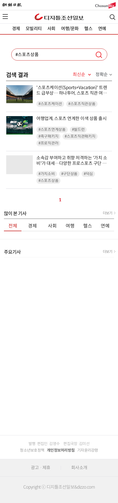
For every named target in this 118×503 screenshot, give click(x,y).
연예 (102, 28)
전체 (12, 226)
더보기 (107, 213)
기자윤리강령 (87, 450)
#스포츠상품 (48, 180)
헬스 (88, 28)
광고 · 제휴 (40, 467)
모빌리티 (34, 28)
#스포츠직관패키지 (80, 136)
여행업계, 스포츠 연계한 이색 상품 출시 (71, 118)
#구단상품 (69, 174)
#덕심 (88, 174)
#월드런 (78, 129)
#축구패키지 (48, 136)
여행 (70, 226)
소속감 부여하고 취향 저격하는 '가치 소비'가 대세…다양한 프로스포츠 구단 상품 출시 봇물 (73, 160)
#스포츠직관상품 (81, 104)
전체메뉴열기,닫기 (5, 16)
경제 (16, 28)
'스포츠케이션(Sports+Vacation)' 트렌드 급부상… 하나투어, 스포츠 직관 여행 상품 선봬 (71, 90)
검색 (112, 17)
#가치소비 (46, 174)
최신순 (79, 74)
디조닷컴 (59, 16)
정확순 (101, 74)
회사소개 (79, 467)
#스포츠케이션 (50, 104)
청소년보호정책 (32, 450)
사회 (51, 28)
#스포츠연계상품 (52, 129)
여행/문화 (69, 28)
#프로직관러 (48, 143)
